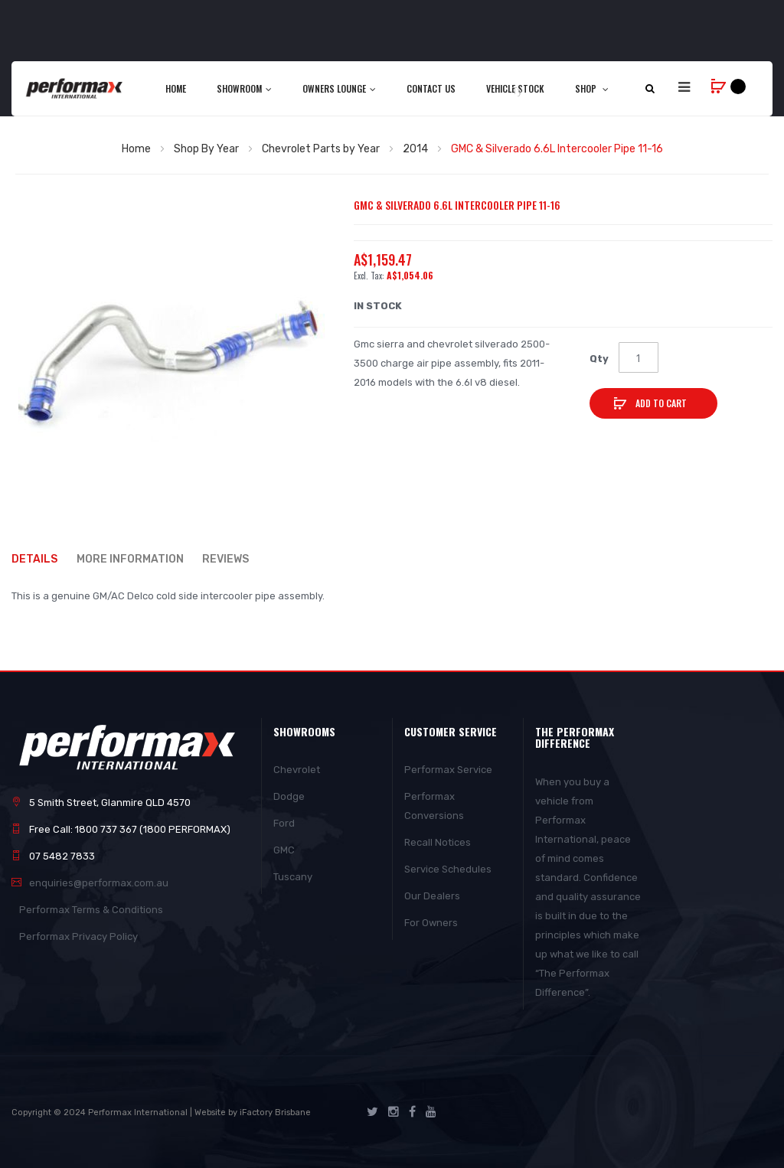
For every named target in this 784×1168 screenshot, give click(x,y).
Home (136, 148)
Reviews (226, 558)
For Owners (431, 922)
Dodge (289, 796)
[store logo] (75, 88)
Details (34, 558)
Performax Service (448, 769)
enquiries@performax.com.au (98, 883)
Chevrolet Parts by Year (321, 148)
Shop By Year (206, 148)
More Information (130, 558)
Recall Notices (437, 842)
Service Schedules (448, 869)
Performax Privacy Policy (78, 936)
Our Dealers (432, 896)
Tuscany (292, 877)
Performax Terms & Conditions (91, 909)
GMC (284, 850)
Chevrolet (296, 769)
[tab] (42, 559)
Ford (284, 823)
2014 (415, 148)
